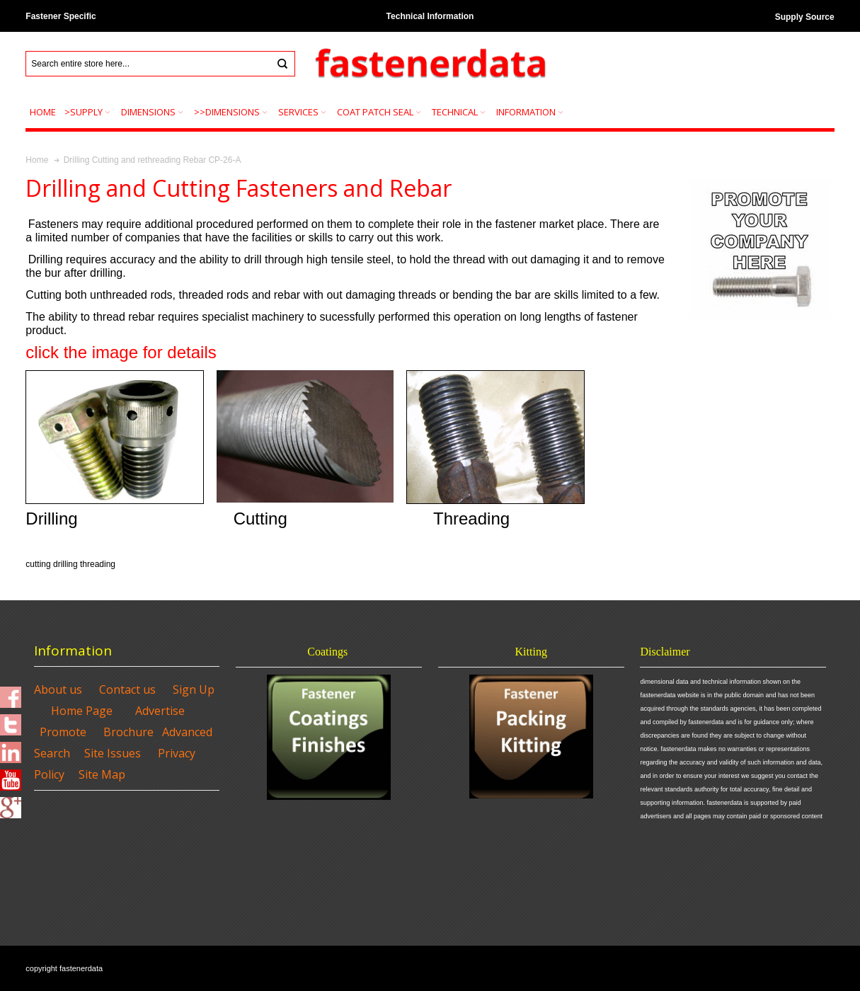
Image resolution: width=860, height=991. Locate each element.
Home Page (82, 710)
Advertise (160, 710)
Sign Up (193, 689)
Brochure (128, 732)
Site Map (102, 774)
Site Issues (112, 753)
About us (58, 689)
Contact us (127, 689)
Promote (63, 732)
